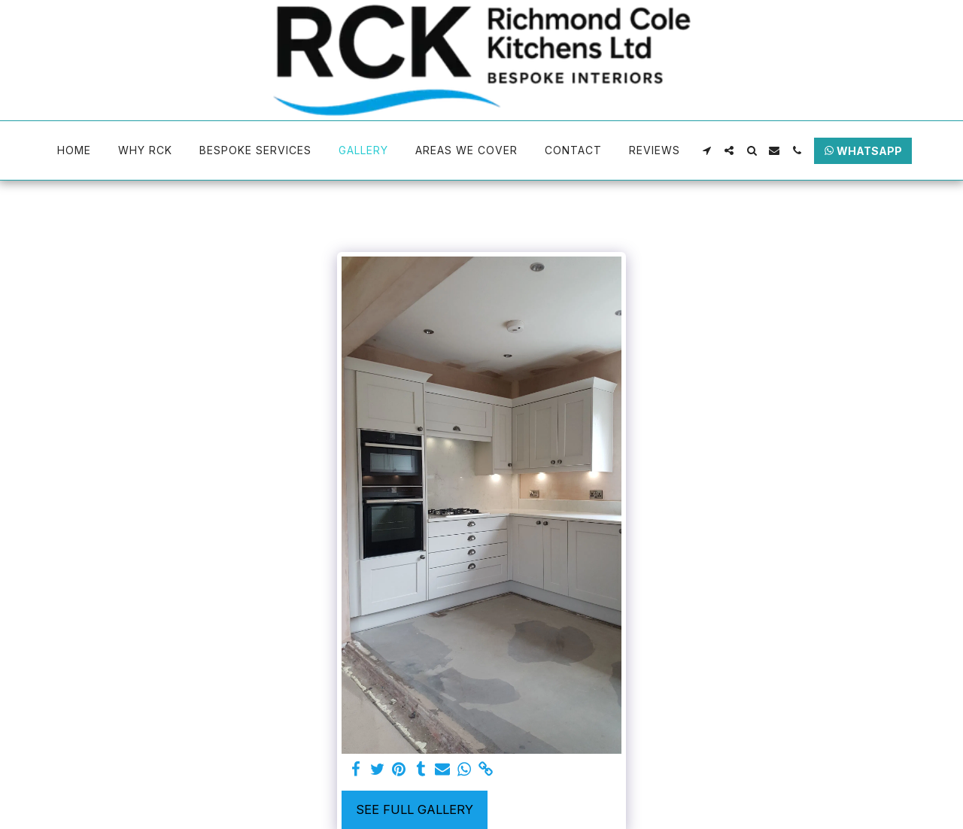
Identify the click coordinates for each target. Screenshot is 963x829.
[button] (706, 150)
